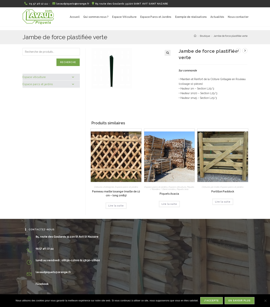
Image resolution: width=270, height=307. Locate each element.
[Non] (265, 300)
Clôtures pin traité (210, 187)
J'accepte (211, 300)
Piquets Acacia (169, 193)
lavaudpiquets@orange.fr (71, 3)
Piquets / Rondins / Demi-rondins (172, 188)
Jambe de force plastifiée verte (231, 36)
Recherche (68, 62)
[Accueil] (195, 36)
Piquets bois (183, 189)
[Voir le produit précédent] (238, 50)
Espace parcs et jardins (126, 187)
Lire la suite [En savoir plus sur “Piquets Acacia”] (169, 204)
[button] (168, 53)
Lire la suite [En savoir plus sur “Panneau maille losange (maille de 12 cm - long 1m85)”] (116, 205)
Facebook (42, 283)
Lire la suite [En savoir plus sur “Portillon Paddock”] (222, 201)
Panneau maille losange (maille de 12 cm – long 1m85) (116, 193)
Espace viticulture (177, 187)
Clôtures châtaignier (104, 187)
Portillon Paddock (222, 191)
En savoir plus (239, 300)
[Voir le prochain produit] (245, 50)
